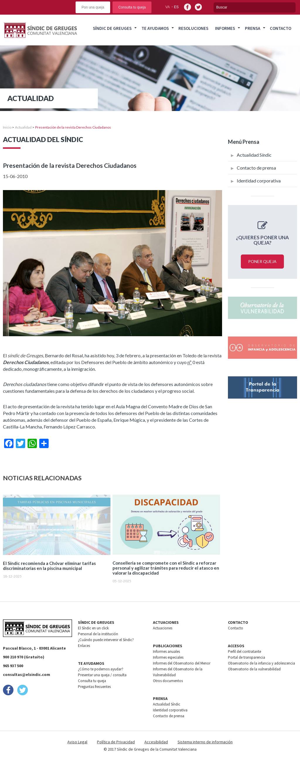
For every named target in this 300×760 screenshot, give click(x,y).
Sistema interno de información (205, 741)
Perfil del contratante (244, 651)
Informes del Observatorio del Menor (181, 663)
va (167, 7)
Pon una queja (92, 7)
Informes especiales (168, 657)
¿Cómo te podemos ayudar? (100, 669)
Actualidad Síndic (254, 154)
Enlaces (84, 645)
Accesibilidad (156, 741)
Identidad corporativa (259, 180)
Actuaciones (162, 628)
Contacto (280, 28)
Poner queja (262, 261)
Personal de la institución (98, 633)
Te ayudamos (155, 28)
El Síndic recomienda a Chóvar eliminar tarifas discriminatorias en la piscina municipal (49, 566)
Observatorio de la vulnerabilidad (254, 669)
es (176, 7)
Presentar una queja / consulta (102, 674)
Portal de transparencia (246, 657)
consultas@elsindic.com (26, 674)
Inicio (7, 127)
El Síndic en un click (93, 628)
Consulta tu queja (132, 7)
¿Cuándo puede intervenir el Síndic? (106, 639)
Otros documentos (168, 680)
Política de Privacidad (116, 741)
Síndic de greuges (112, 28)
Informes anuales (166, 651)
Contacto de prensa (256, 167)
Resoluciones (193, 28)
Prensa (252, 28)
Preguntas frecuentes (94, 686)
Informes (225, 28)
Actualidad (23, 127)
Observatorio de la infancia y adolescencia (261, 663)
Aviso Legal (77, 741)
